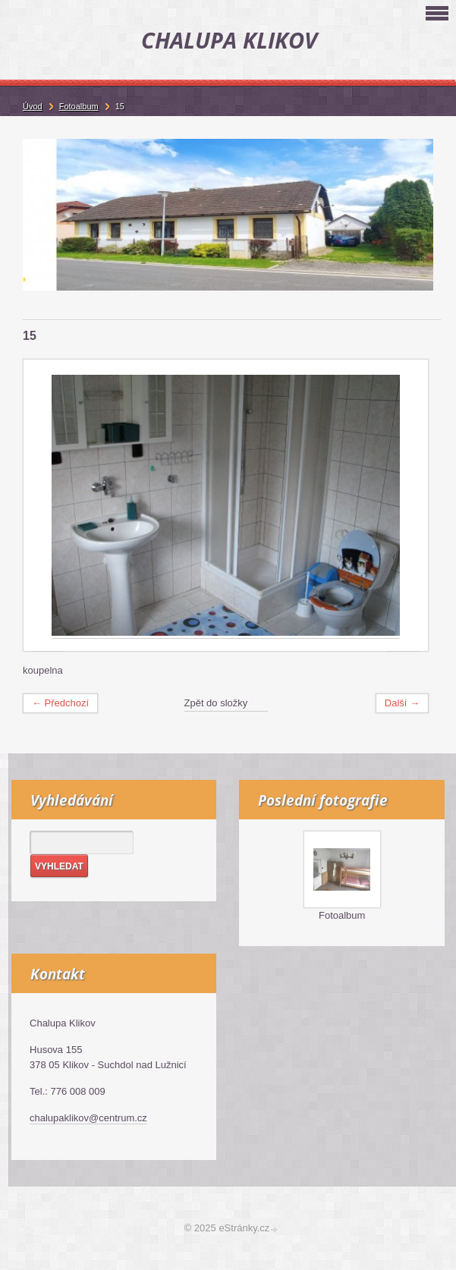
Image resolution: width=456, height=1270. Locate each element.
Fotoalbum (342, 915)
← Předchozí (60, 703)
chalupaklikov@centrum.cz (88, 1118)
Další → (402, 703)
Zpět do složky (216, 703)
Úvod (32, 106)
